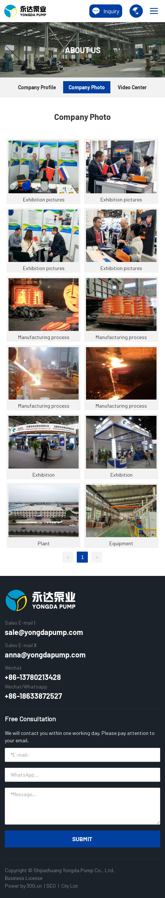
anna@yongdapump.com (45, 654)
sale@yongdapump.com (44, 632)
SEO (51, 886)
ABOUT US (82, 50)
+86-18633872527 (33, 695)
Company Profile (37, 87)
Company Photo (87, 87)
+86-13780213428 (33, 677)
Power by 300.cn (23, 886)
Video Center (132, 87)
